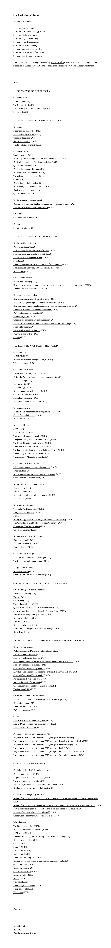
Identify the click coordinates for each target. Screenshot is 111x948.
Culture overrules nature (23, 217)
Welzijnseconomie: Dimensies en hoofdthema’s (33, 651)
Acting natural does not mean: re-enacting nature (34, 474)
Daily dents (18, 632)
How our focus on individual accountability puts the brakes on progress (43, 306)
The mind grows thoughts (24, 885)
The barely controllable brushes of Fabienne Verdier (35, 450)
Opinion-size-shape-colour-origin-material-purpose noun (37, 861)
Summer (17, 847)
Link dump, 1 (19, 850)
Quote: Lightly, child (22, 625)
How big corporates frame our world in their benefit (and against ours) (43, 661)
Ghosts (16, 843)
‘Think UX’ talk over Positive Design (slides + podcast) (37, 699)
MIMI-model (19, 833)
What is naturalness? (22, 363)
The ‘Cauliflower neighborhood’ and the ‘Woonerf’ (35, 523)
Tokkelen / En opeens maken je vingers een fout (33, 412)
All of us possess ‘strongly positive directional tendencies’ (38, 158)
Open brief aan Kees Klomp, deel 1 (28, 675)
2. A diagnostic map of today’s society (29, 254)
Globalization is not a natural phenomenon (31, 686)
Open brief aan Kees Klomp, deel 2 (28, 668)
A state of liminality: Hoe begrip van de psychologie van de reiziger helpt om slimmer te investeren (55, 798)
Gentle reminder (20, 864)
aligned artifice (57, 62)
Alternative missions (22, 618)
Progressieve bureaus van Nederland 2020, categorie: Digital (39, 748)
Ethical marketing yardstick (25, 654)
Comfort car (18, 384)
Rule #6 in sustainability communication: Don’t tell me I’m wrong (41, 323)
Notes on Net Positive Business (26, 658)
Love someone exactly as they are (27, 373)
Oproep (16, 337)
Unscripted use (19, 471)
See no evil (18, 112)
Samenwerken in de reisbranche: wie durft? (31, 812)
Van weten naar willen (22, 334)
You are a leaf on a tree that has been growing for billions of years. (41, 204)
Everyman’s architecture (23, 512)
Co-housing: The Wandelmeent (26, 526)
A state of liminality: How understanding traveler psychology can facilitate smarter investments (54, 805)
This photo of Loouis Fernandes (27, 436)
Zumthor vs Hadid (21, 540)
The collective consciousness (25, 176)
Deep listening (19, 380)
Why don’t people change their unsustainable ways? (35, 302)
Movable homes (20, 491)
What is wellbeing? (21, 247)
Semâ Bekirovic (20, 432)
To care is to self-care (22, 604)
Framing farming (20, 327)
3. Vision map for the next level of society (31, 250)
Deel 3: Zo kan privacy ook (25, 727)
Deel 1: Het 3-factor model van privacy (30, 720)
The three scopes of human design (27, 561)
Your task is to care (21, 593)
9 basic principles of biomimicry (27, 478)
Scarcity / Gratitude (21, 228)
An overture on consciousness (26, 172)
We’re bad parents (21, 710)
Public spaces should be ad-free (26, 679)
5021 (15, 261)
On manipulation (20, 703)
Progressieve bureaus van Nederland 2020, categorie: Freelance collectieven (45, 751)
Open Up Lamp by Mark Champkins (29, 575)
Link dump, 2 (19, 854)
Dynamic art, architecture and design (29, 557)
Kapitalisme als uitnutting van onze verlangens (33, 268)
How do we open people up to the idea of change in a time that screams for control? (49, 285)
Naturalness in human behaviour (27, 401)
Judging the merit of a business (26, 682)
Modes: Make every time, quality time (29, 614)
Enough (16, 597)
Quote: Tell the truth (22, 871)
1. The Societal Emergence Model (27, 257)
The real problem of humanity (26, 781)
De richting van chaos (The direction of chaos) (33, 162)
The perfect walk (20, 889)
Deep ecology (19, 387)
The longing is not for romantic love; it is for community (37, 264)
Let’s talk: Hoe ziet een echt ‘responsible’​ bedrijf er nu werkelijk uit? (42, 672)
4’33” (15, 429)
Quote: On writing (21, 868)
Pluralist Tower (19, 547)
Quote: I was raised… (22, 840)
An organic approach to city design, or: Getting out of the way (39, 519)
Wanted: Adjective (21, 316)
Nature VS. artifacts (21, 141)
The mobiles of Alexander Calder (27, 457)
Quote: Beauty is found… (24, 415)
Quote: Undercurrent (22, 193)
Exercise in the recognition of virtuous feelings (33, 628)
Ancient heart (19, 271)
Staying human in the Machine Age (28, 777)
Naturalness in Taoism (22, 398)
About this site (19, 926)
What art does (19, 418)
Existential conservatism (23, 190)
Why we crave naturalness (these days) (30, 360)
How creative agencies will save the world (31, 299)
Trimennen (18, 892)
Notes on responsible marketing (26, 665)
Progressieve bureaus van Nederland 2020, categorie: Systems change (43, 738)
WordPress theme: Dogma (24, 933)
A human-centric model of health (27, 829)
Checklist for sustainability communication (31, 320)
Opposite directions (21, 138)
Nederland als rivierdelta (23, 131)
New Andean (18, 498)
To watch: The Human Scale (25, 509)
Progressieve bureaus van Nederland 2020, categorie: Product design (42, 745)
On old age (18, 600)
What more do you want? (24, 134)
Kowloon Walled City (22, 543)
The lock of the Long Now (24, 857)
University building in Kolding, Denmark (31, 495)
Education (17, 621)
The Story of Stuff (21, 105)
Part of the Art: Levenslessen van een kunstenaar (34, 377)
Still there (17, 882)
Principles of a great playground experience (31, 467)
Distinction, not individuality (25, 183)
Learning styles (19, 875)
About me (17, 929)
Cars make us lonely (22, 530)
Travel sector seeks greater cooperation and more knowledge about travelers (45, 809)
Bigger (16, 878)
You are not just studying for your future (30, 207)
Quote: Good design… (23, 774)
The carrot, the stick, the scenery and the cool (32, 309)
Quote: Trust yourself (22, 394)
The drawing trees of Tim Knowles (28, 453)
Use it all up (18, 101)
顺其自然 (17, 356)
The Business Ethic (21, 689)
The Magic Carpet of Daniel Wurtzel (29, 443)
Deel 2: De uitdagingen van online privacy (31, 724)
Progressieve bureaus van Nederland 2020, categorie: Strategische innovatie (45, 755)
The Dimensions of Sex (23, 826)
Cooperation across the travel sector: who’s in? (33, 816)
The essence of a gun (22, 706)
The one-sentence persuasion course (28, 288)
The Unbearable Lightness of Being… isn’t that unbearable (38, 836)
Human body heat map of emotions (28, 186)
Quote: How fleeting (22, 165)
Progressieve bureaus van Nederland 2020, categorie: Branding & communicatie (47, 741)
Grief (15, 179)
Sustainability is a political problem (28, 108)
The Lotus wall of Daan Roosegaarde (29, 446)
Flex (15, 516)
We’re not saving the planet (25, 313)
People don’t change (22, 281)
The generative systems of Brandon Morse (31, 439)
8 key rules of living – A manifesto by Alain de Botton (36, 611)
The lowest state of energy (24, 145)
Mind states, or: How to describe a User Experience (35, 784)
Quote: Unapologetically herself (27, 391)
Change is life (19, 488)
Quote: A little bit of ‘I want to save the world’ (33, 607)
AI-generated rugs (21, 571)
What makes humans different (26, 169)
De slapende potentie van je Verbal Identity (31, 788)
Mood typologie (20, 155)
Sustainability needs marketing (26, 330)
